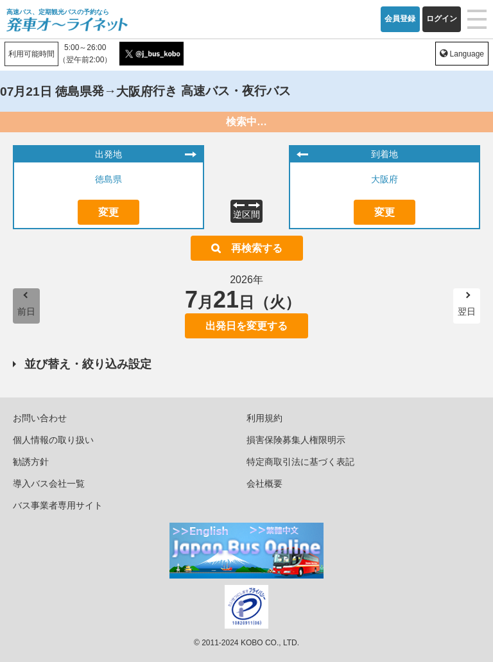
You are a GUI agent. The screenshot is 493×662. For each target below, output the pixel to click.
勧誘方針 (31, 462)
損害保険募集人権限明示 (295, 440)
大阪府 (384, 179)
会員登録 (400, 18)
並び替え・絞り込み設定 (87, 364)
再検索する (256, 248)
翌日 (467, 311)
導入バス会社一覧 (49, 483)
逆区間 (246, 214)
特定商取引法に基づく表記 (300, 462)
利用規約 (264, 418)
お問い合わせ (40, 418)
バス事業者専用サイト (58, 505)
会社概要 (264, 483)
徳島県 (108, 179)
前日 (26, 311)
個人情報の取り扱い (53, 440)
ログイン (441, 18)
